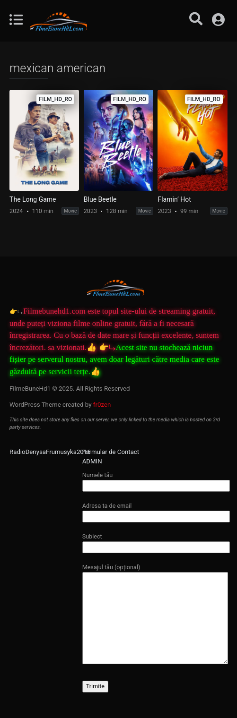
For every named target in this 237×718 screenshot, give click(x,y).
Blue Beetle (100, 199)
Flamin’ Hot (174, 199)
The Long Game (32, 199)
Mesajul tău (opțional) (155, 615)
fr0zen (102, 404)
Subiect (156, 541)
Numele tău (156, 480)
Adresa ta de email (156, 511)
